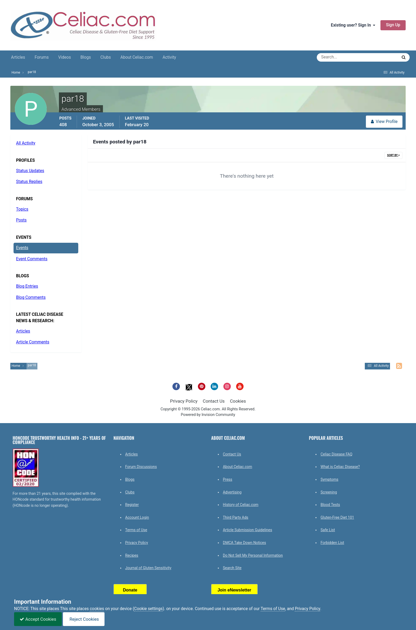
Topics (22, 209)
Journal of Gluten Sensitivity (148, 568)
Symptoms (329, 479)
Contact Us (213, 401)
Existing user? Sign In (353, 25)
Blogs (85, 57)
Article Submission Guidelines (247, 530)
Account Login (137, 517)
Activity (169, 57)
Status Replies (29, 181)
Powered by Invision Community (208, 414)
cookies (97, 608)
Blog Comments (31, 297)
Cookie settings (148, 608)
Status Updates (30, 170)
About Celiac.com (136, 57)
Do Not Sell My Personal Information (253, 555)
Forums (42, 57)
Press (227, 479)
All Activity (26, 143)
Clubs (105, 57)
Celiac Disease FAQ (336, 454)
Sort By (393, 155)
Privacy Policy (183, 401)
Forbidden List (332, 542)
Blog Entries (27, 286)
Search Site (232, 568)
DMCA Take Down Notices (244, 542)
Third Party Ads (235, 517)
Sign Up (393, 25)
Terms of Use (136, 530)
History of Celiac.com (240, 505)
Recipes (131, 555)
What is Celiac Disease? (340, 467)
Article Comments (32, 342)
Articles (18, 57)
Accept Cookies (38, 619)
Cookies (238, 401)
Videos (64, 57)
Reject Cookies (83, 619)
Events (22, 247)
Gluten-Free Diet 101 (337, 517)
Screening (328, 492)
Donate (130, 590)
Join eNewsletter (234, 590)
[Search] (338, 57)
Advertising (232, 492)
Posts (21, 220)
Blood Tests (330, 505)
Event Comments (31, 259)
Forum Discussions (141, 467)
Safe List (327, 530)
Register (132, 505)
